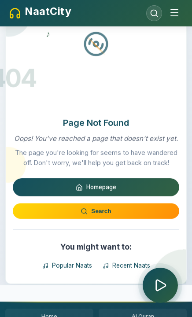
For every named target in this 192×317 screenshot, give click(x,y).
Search (96, 247)
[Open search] (154, 13)
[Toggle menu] (174, 13)
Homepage (96, 224)
